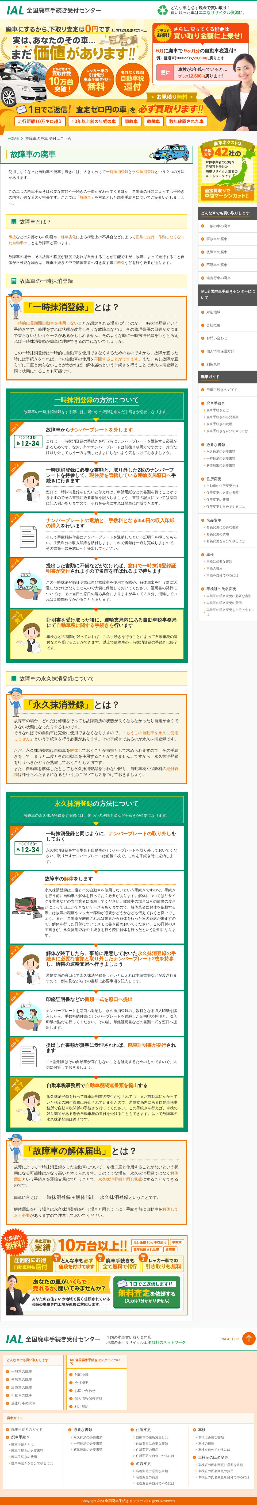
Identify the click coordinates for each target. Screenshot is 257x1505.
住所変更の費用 (217, 500)
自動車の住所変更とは (222, 486)
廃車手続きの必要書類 (222, 417)
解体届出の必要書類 (220, 465)
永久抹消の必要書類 (220, 451)
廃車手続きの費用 (219, 424)
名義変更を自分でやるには (225, 541)
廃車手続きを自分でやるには (227, 431)
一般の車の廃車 (218, 226)
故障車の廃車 (216, 252)
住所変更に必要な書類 (222, 493)
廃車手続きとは (217, 410)
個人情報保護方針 (220, 351)
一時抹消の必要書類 (220, 458)
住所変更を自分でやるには (225, 507)
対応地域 (213, 312)
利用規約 (213, 364)
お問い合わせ (216, 338)
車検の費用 (214, 568)
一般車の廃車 (21, 1371)
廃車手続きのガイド (222, 390)
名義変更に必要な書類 (222, 527)
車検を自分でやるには (222, 575)
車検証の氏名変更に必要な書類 (228, 596)
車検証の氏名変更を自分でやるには (230, 612)
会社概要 (213, 325)
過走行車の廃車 (218, 278)
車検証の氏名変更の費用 (224, 603)
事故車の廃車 (216, 239)
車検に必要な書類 (219, 561)
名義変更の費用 (217, 534)
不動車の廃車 (216, 265)
